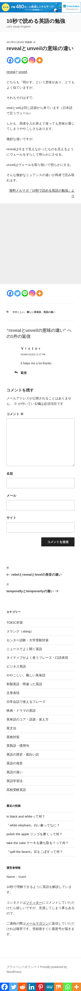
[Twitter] (17, 60)
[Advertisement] (40, 243)
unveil (23, 72)
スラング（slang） (20, 631)
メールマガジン (37, 923)
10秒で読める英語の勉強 (35, 21)
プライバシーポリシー (21, 967)
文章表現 (12, 693)
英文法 (11, 728)
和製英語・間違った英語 (24, 684)
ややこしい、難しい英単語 (27, 312)
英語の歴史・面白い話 (22, 754)
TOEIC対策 (14, 622)
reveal (10, 72)
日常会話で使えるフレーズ (25, 701)
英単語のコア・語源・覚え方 (27, 719)
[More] (39, 60)
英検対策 (12, 737)
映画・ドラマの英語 (21, 710)
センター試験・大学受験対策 (27, 640)
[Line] (25, 60)
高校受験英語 (16, 790)
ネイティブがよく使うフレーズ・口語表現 (37, 657)
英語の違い (49, 312)
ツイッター (34, 902)
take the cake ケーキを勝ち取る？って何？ (37, 843)
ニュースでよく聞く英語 (24, 649)
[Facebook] (10, 60)
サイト (11, 517)
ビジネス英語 (16, 666)
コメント (15, 414)
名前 (9, 473)
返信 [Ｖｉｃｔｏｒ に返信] (24, 372)
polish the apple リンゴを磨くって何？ (34, 834)
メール (11, 495)
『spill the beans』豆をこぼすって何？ (34, 851)
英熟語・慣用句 (17, 745)
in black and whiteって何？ (25, 816)
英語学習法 (14, 781)
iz (34, 42)
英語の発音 (14, 763)
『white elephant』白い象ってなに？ (33, 825)
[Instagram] (32, 60)
